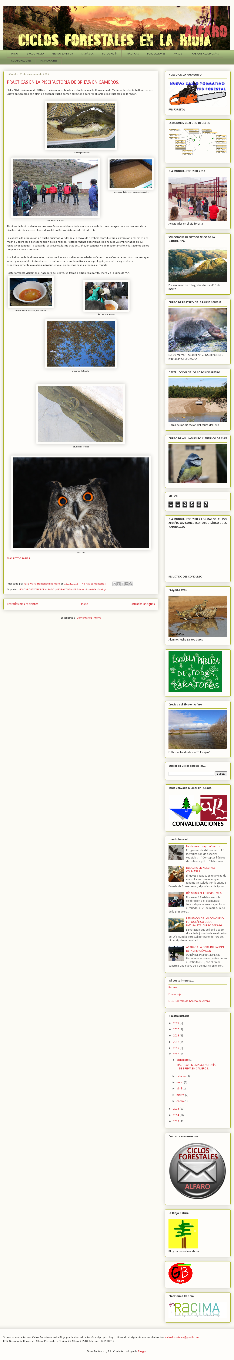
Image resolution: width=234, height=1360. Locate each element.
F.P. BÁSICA (87, 53)
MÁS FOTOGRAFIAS (18, 558)
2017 (176, 1048)
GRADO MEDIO (35, 53)
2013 (176, 1121)
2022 (176, 1023)
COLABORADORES (21, 60)
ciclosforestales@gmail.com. (182, 1337)
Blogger (142, 1351)
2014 (176, 1115)
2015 (176, 1109)
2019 (176, 1035)
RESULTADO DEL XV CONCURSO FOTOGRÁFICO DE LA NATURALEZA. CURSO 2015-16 (205, 922)
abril (180, 1088)
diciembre (183, 1060)
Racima (172, 987)
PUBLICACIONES (156, 53)
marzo (181, 1095)
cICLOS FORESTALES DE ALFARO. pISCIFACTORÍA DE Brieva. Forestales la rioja (63, 589)
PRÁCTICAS (132, 53)
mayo (180, 1082)
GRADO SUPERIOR (62, 53)
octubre (182, 1076)
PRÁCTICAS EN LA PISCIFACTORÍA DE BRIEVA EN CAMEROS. (63, 82)
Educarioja (174, 994)
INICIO (14, 53)
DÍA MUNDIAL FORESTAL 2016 (203, 893)
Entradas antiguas (143, 604)
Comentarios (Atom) (89, 617)
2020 (176, 1029)
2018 (176, 1042)
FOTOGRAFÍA (109, 53)
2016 (176, 1054)
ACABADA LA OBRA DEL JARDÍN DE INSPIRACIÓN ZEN (205, 949)
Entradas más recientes (23, 604)
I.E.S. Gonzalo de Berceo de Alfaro (189, 1001)
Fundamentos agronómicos (203, 846)
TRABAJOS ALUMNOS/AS (204, 53)
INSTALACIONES (48, 60)
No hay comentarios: (94, 583)
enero (180, 1101)
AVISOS (178, 53)
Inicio (84, 604)
